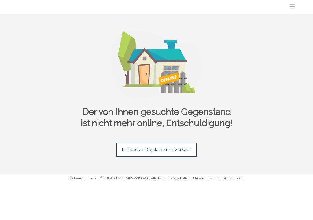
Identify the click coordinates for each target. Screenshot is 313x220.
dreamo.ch (236, 178)
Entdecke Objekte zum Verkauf (156, 149)
